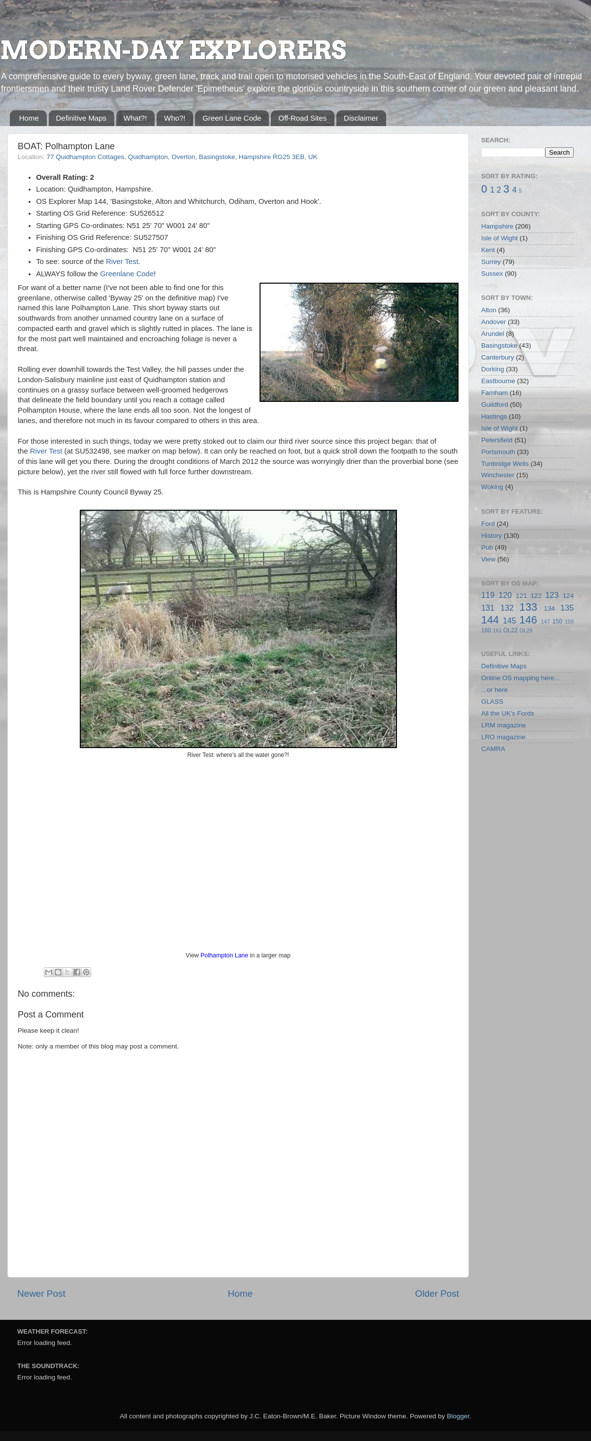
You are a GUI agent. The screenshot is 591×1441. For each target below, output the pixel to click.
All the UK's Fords (507, 713)
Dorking (492, 369)
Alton (488, 310)
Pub (487, 547)
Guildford (494, 404)
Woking (492, 487)
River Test (122, 261)
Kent (488, 250)
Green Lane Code (231, 118)
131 (487, 607)
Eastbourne (498, 381)
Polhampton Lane (224, 955)
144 (490, 620)
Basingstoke (499, 345)
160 (486, 630)
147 (545, 621)
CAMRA (493, 749)
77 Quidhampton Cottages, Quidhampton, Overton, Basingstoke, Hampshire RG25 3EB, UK (182, 157)
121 (521, 595)
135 (567, 607)
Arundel (492, 333)
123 (551, 594)
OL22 (510, 630)
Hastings (494, 416)
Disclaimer (361, 118)
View (488, 559)
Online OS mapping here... (520, 678)
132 (507, 607)
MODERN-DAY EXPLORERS (173, 50)
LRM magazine (503, 725)
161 (497, 630)
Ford (488, 523)
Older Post (437, 1293)
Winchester (498, 475)
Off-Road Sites (302, 118)
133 (528, 607)
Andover (493, 322)
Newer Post (41, 1293)
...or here (494, 689)
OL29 (526, 630)
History (491, 535)
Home (29, 118)
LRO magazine (503, 737)
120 (505, 594)
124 (568, 595)
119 (487, 594)
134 (549, 608)
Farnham (494, 392)
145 (509, 620)
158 (569, 621)
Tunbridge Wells (505, 463)
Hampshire (497, 226)
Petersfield (497, 440)
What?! (135, 118)
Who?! (174, 118)
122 (536, 595)
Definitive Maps (81, 118)
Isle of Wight (499, 238)
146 (528, 620)
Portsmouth (498, 452)
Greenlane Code (127, 274)
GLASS (492, 701)
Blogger (458, 1416)
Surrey (491, 261)
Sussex (492, 273)
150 (557, 621)
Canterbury (497, 357)
